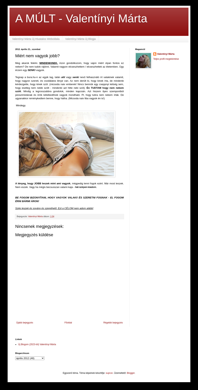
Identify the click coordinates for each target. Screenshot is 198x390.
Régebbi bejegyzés (113, 322)
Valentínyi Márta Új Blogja (80, 38)
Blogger (131, 373)
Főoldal (68, 322)
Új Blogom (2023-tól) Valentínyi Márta (37, 344)
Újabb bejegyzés (24, 322)
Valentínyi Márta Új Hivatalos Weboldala (36, 38)
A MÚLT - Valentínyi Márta (81, 18)
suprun (109, 373)
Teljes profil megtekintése (166, 59)
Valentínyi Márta (165, 54)
